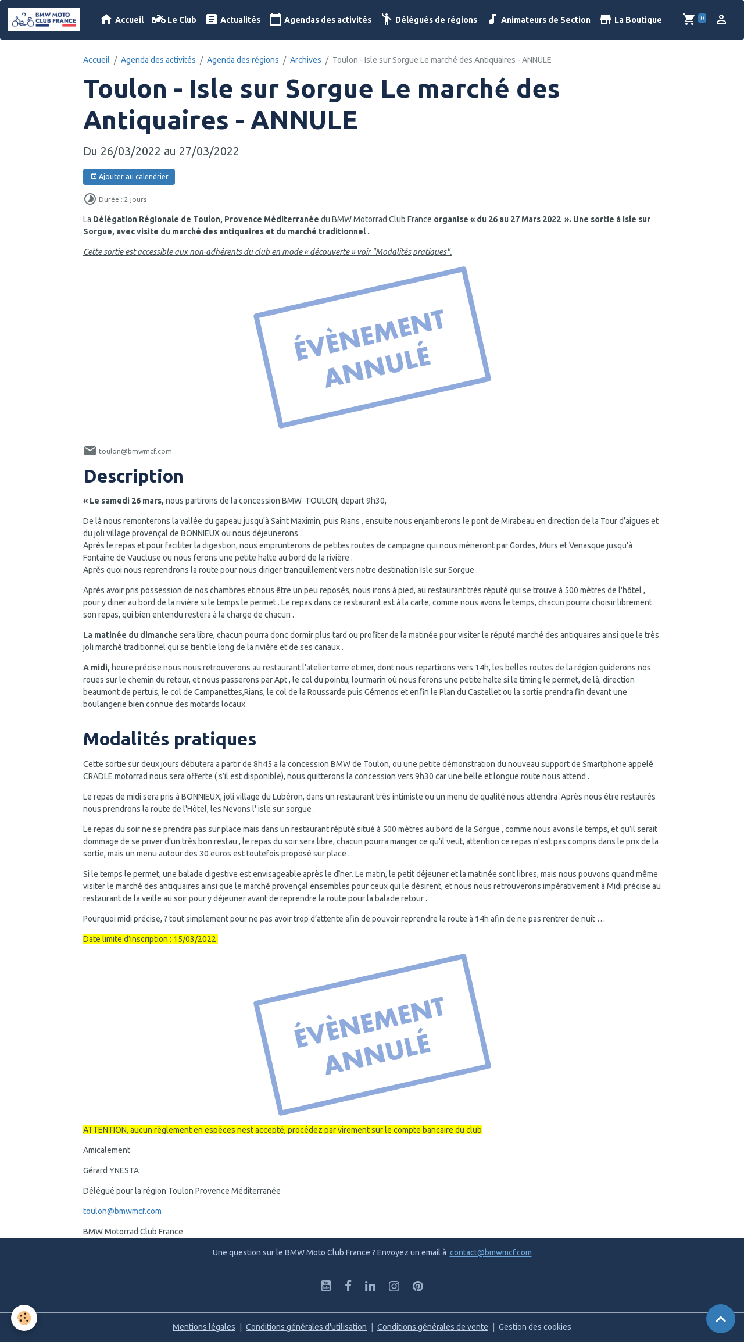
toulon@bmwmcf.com (122, 1211)
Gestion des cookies (535, 1327)
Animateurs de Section (538, 19)
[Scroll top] (720, 1318)
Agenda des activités (158, 60)
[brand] (46, 19)
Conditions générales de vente (432, 1327)
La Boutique (630, 19)
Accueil (121, 19)
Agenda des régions (243, 60)
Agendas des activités (320, 19)
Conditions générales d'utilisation (306, 1327)
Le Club (174, 19)
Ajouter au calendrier (129, 176)
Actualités (232, 19)
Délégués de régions (428, 19)
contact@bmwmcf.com (491, 1252)
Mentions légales (204, 1327)
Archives (305, 60)
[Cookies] (25, 1318)
